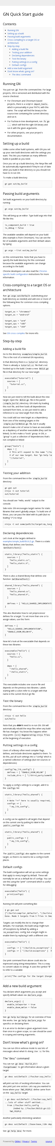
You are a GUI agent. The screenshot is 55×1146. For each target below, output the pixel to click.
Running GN (13, 30)
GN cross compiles (16, 333)
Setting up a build (15, 33)
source (49, 1141)
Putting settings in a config (24, 62)
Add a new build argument (19, 68)
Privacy (25, 1141)
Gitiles (18, 1141)
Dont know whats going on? (20, 71)
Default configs (19, 65)
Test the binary (19, 58)
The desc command (21, 74)
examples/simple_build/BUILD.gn (18, 541)
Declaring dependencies (23, 55)
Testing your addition (22, 52)
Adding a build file (20, 49)
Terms (34, 1141)
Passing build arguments (19, 36)
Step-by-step (13, 46)
